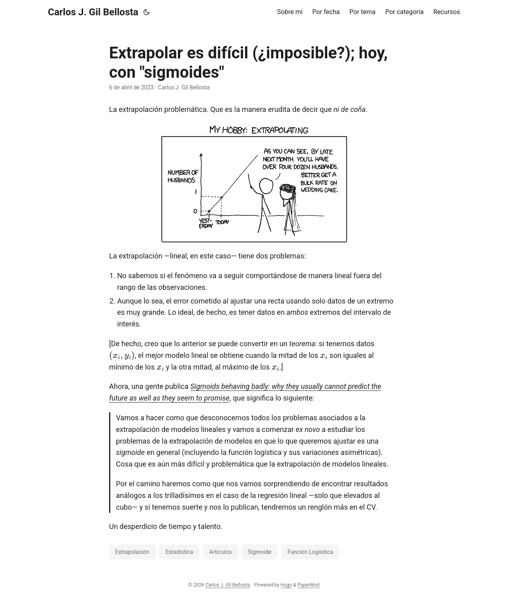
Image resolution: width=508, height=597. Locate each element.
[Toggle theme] (146, 12)
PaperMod (308, 585)
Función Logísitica (310, 552)
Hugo (286, 585)
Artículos (220, 552)
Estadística (179, 552)
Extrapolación (132, 552)
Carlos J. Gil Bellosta (93, 12)
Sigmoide (260, 552)
